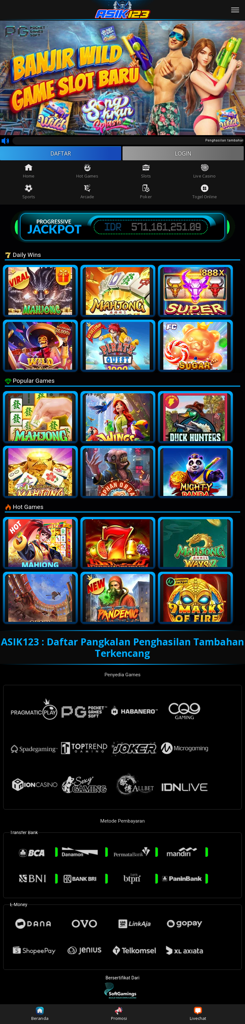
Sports (28, 192)
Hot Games (87, 171)
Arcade (87, 192)
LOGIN (183, 153)
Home (28, 171)
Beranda (39, 1014)
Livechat (198, 1014)
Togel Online (204, 192)
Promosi (119, 1014)
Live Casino (204, 171)
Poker (146, 192)
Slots (146, 171)
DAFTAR (61, 153)
